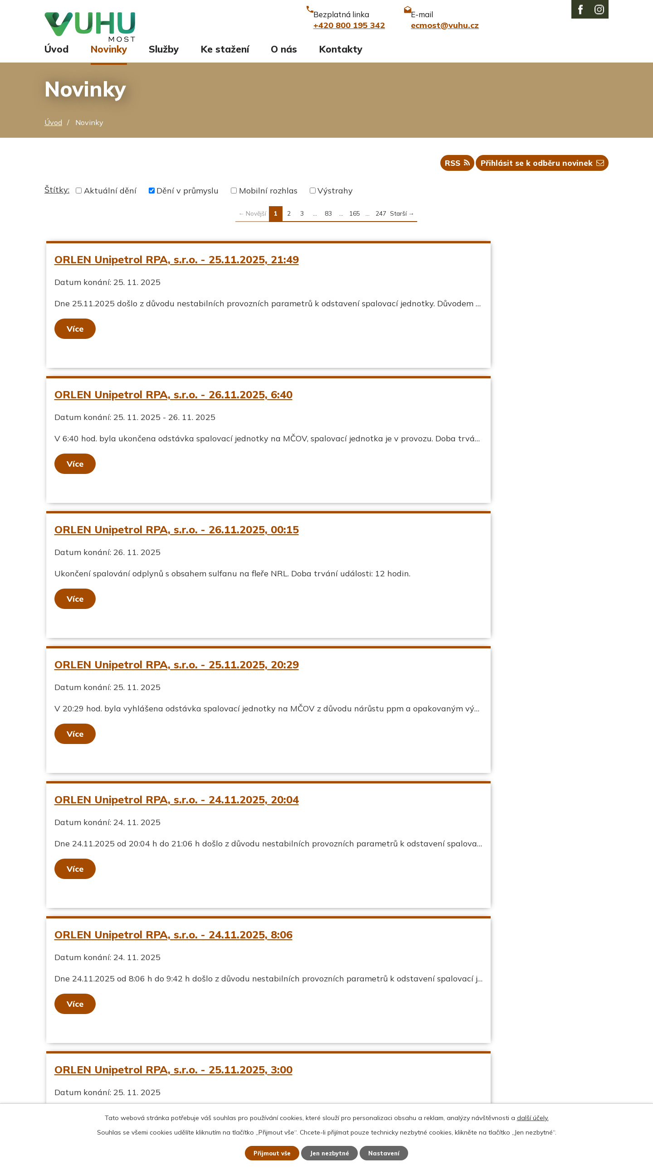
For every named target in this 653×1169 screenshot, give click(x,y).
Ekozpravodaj (70, 1057)
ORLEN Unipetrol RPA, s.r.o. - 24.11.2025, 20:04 (179, 542)
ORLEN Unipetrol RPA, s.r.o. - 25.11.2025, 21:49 (179, 272)
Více (77, 341)
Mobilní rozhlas (268, 203)
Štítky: (56, 202)
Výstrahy (335, 203)
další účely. (533, 1116)
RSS (448, 174)
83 (328, 226)
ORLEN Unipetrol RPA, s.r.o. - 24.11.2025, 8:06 (449, 542)
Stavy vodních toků (81, 1073)
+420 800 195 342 (287, 1042)
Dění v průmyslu (187, 203)
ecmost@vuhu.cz (283, 1057)
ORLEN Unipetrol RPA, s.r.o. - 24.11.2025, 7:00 (449, 812)
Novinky (109, 57)
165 (354, 226)
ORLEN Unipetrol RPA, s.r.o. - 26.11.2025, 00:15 (179, 407)
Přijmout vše (267, 1152)
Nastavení (390, 1152)
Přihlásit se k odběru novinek (540, 174)
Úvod (56, 57)
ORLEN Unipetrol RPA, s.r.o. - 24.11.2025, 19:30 (179, 812)
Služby (164, 57)
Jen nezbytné (330, 1152)
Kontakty (340, 57)
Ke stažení (225, 57)
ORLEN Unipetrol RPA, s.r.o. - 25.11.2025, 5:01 (449, 677)
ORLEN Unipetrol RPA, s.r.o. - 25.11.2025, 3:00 (176, 677)
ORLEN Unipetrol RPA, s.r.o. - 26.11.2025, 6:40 (449, 272)
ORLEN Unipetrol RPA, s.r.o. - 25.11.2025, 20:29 (452, 407)
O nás (284, 57)
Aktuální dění (110, 203)
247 (380, 226)
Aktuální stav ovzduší (86, 1042)
